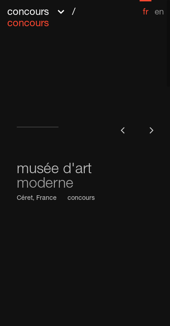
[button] (66, 17)
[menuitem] (145, 8)
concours (81, 198)
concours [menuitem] (28, 24)
